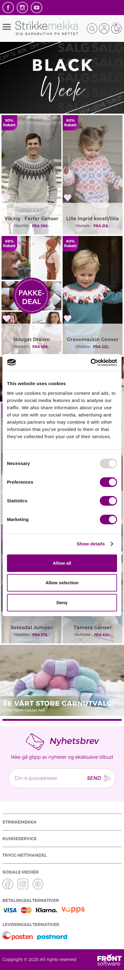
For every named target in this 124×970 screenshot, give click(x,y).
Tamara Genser (92, 627)
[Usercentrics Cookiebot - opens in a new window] (90, 362)
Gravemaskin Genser (93, 339)
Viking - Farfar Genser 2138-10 (31, 219)
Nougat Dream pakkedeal (31, 340)
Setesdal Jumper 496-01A (32, 628)
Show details (91, 543)
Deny (62, 602)
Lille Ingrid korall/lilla (92, 218)
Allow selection (61, 582)
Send (94, 778)
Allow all (62, 563)
